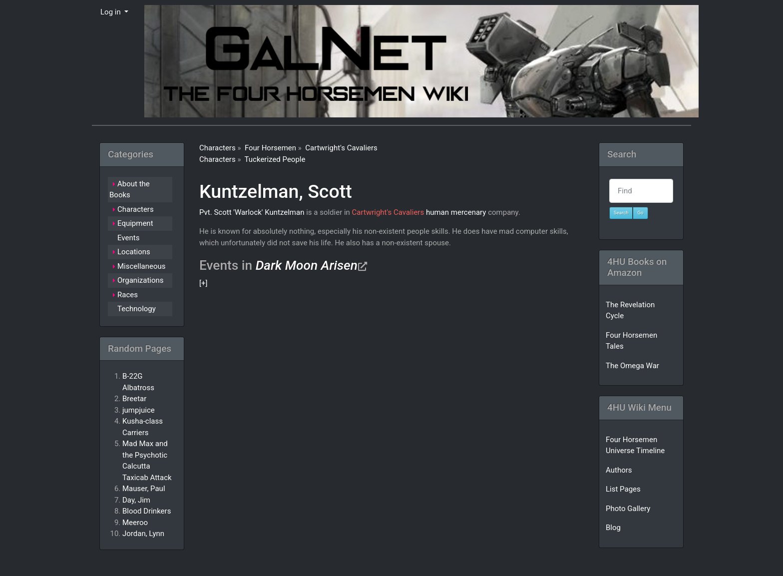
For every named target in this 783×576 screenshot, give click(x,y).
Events (128, 237)
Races (127, 294)
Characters (217, 147)
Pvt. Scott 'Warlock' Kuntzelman (251, 212)
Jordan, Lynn (143, 533)
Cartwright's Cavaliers (341, 147)
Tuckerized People (275, 159)
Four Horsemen (270, 147)
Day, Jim (136, 500)
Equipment (135, 223)
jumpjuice (138, 410)
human (437, 212)
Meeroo (135, 522)
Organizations (140, 280)
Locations (133, 251)
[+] (203, 283)
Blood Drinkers (146, 511)
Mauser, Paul (143, 488)
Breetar (134, 398)
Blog (613, 527)
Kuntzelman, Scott (275, 191)
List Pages (623, 489)
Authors (619, 470)
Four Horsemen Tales (631, 341)
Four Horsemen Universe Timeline (635, 445)
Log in (111, 11)
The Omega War (632, 365)
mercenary (468, 212)
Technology (136, 308)
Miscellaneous (141, 266)
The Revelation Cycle (630, 310)
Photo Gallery (628, 508)
